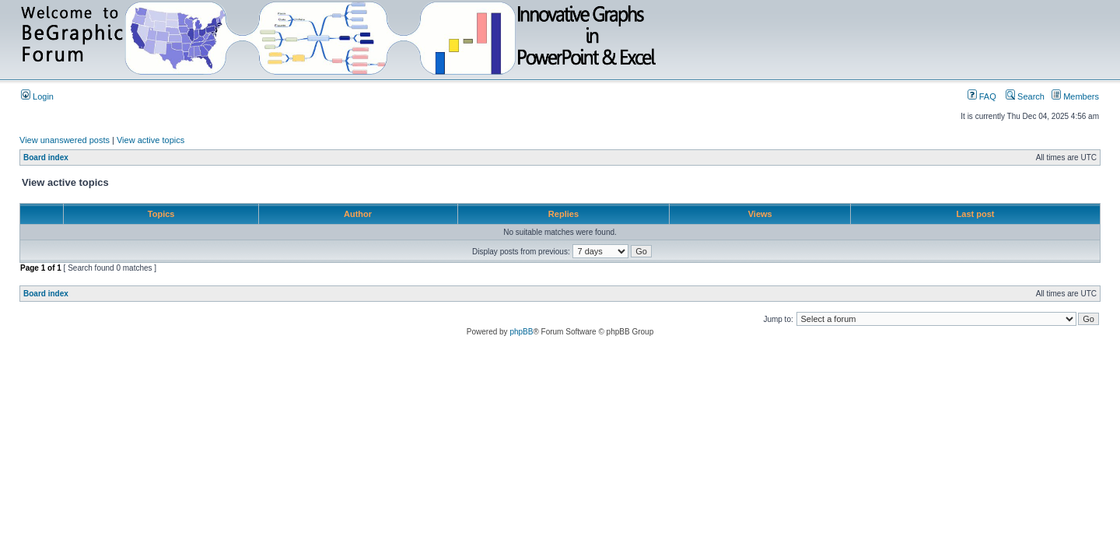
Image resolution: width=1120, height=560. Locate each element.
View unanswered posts (64, 140)
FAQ (982, 96)
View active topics (150, 140)
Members (1075, 96)
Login (37, 96)
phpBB (521, 331)
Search (1025, 96)
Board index (45, 157)
